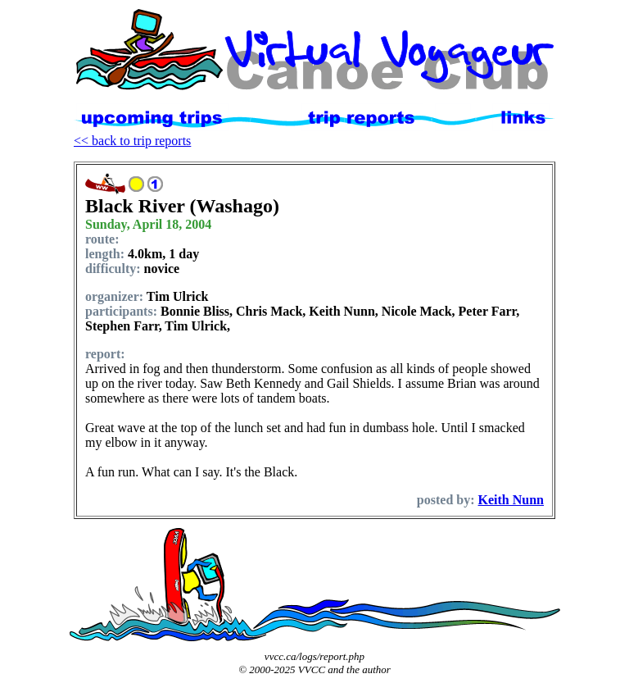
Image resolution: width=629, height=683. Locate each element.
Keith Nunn (511, 500)
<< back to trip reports (132, 141)
